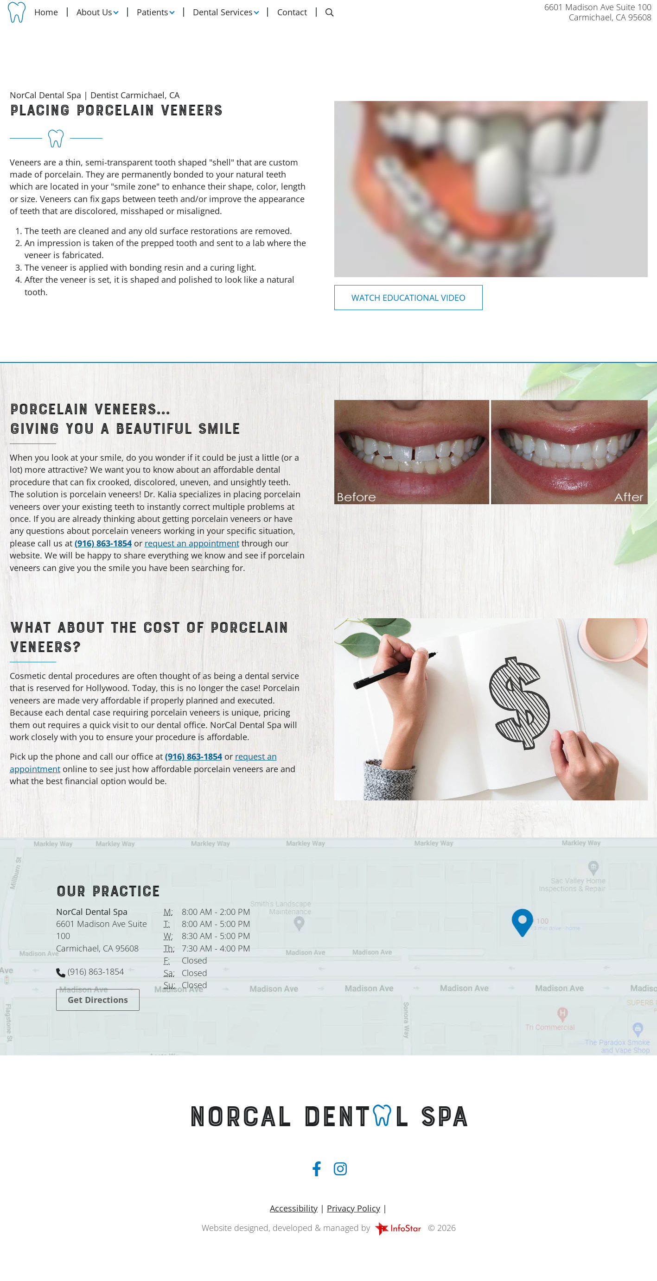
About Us (94, 19)
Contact (292, 19)
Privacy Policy (353, 1208)
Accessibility (294, 1208)
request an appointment (192, 543)
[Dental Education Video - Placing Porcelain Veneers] (408, 297)
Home (46, 19)
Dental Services (223, 19)
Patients (152, 19)
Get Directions (98, 999)
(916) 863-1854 (103, 543)
